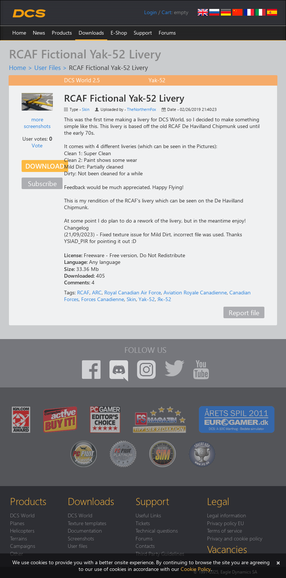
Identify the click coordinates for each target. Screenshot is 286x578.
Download (44, 165)
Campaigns (22, 545)
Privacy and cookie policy (234, 538)
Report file (244, 312)
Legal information (226, 515)
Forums (167, 32)
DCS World (22, 515)
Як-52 (164, 299)
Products (62, 32)
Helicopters (22, 530)
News (39, 32)
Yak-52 (147, 299)
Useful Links (148, 515)
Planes (17, 523)
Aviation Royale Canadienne (195, 292)
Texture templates (87, 523)
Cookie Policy (196, 568)
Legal (218, 501)
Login (150, 12)
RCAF (83, 292)
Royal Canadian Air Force (132, 292)
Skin (85, 109)
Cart (166, 12)
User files (77, 545)
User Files (47, 67)
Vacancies (227, 549)
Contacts (145, 545)
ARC (97, 292)
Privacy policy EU (225, 523)
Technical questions (157, 530)
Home (19, 32)
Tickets (143, 523)
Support (143, 32)
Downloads (91, 32)
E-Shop (119, 32)
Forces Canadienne (102, 299)
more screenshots (37, 123)
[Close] (278, 562)
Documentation (85, 530)
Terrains (18, 538)
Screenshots (81, 538)
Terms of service (224, 530)
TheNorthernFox (141, 109)
